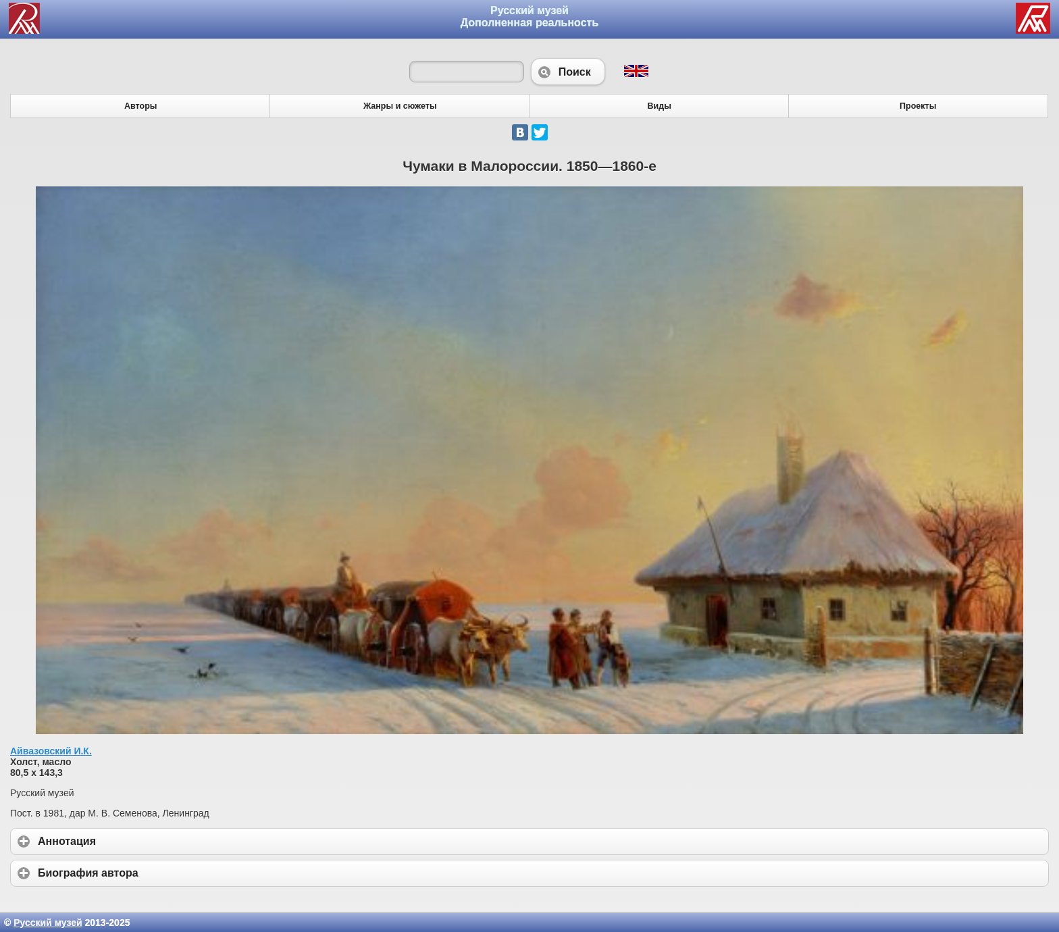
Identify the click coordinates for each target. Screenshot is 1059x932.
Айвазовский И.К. (51, 751)
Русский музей (48, 922)
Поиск (568, 71)
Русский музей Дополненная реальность (530, 16)
